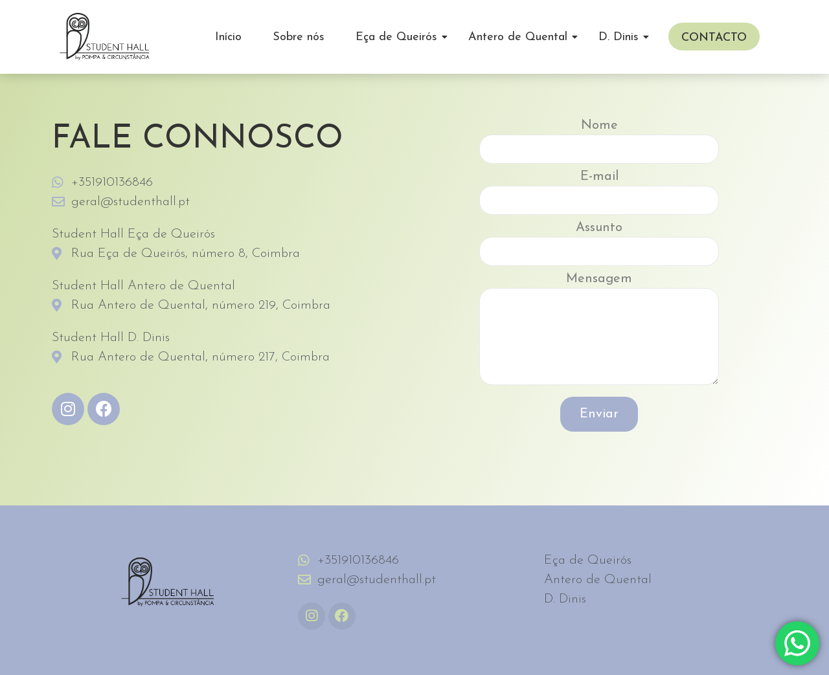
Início (228, 37)
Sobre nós (298, 37)
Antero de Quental (522, 37)
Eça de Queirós (401, 37)
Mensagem (599, 333)
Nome (599, 144)
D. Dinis (623, 37)
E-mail (599, 195)
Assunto (599, 246)
